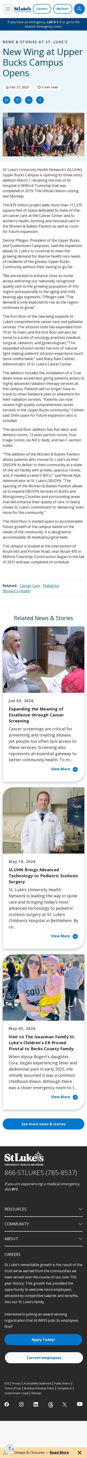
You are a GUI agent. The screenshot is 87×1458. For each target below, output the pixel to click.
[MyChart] (63, 8)
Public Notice (62, 1383)
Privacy (16, 1383)
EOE (6, 1383)
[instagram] (22, 1404)
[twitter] (65, 1404)
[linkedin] (36, 1404)
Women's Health (16, 591)
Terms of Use (12, 1388)
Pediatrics (51, 585)
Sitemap (36, 1393)
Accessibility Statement (37, 1383)
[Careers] (42, 8)
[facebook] (7, 1404)
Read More (59, 1452)
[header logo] (22, 9)
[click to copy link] (29, 100)
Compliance (64, 1388)
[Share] (40, 100)
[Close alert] (79, 1452)
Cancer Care (30, 585)
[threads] (51, 1405)
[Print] (6, 100)
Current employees (44, 1357)
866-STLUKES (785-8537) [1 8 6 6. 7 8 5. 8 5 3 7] (40, 1172)
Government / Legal (16, 1393)
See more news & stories (43, 1124)
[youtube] (80, 1404)
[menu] (8, 9)
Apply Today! (43, 1339)
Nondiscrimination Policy (39, 1388)
